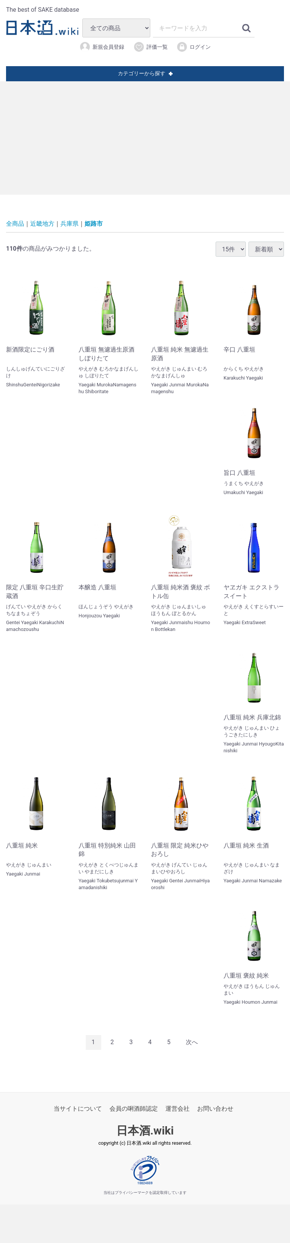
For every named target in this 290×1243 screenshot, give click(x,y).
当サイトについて (78, 1108)
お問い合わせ (215, 1108)
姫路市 (94, 223)
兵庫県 (69, 223)
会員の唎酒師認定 (134, 1108)
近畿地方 (42, 223)
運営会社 (177, 1108)
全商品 (15, 223)
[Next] (192, 1042)
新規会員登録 (101, 47)
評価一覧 (150, 47)
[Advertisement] (145, 138)
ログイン (193, 47)
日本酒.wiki (145, 1130)
